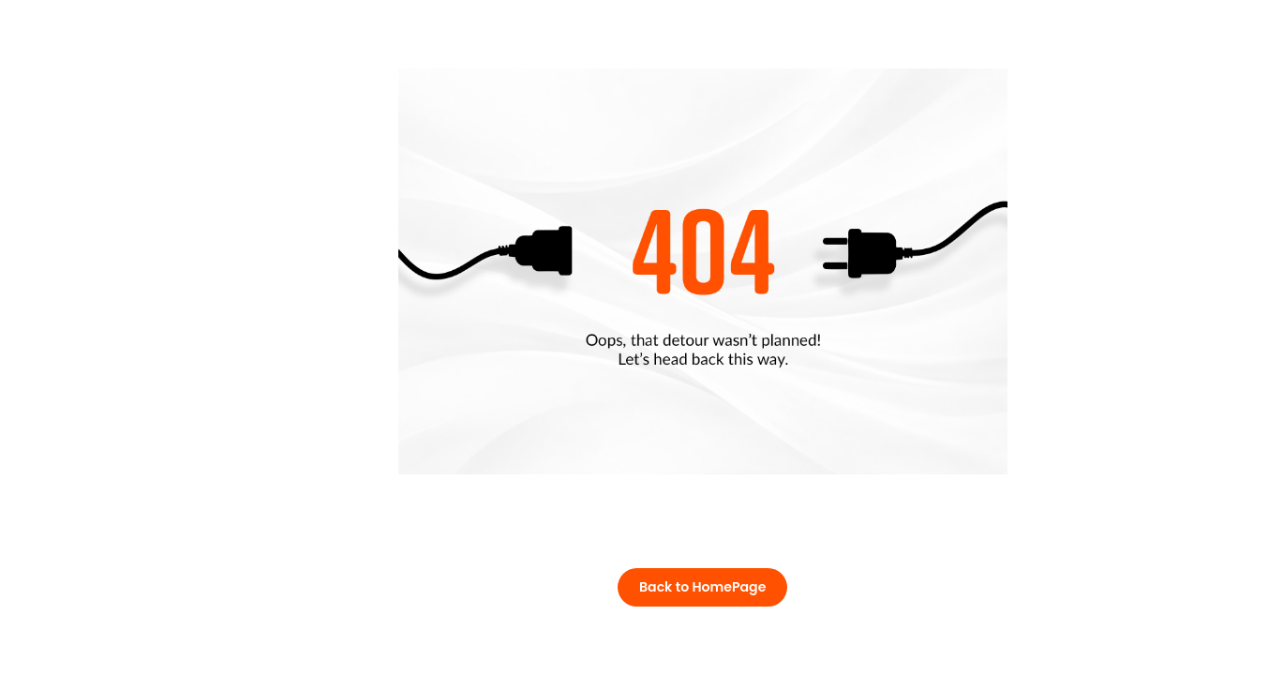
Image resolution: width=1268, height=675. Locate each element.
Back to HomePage (702, 587)
